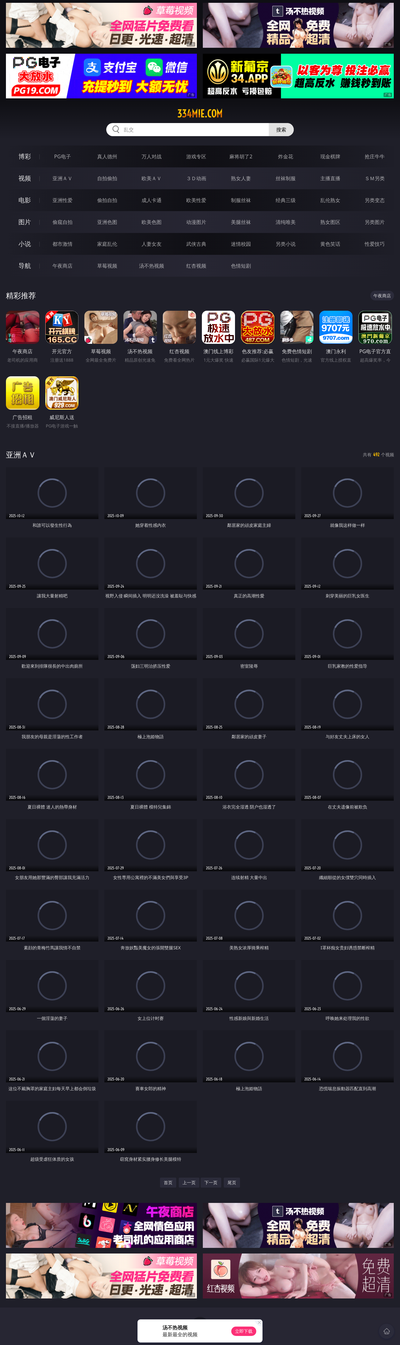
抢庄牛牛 (375, 156)
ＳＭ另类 (375, 178)
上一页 (189, 1182)
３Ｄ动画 (196, 178)
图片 (24, 222)
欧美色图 (152, 222)
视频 (24, 178)
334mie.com (199, 113)
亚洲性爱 (62, 200)
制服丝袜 (241, 200)
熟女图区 (330, 222)
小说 (24, 244)
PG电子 (62, 156)
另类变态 (375, 200)
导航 (24, 265)
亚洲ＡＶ (62, 178)
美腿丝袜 (241, 222)
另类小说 (286, 243)
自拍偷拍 (107, 178)
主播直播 (330, 178)
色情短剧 (241, 265)
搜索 (281, 129)
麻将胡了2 (240, 156)
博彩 (24, 156)
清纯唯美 (286, 222)
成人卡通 (152, 200)
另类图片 (375, 222)
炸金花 (285, 156)
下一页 (211, 1182)
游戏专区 (196, 156)
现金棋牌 (330, 156)
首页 (168, 1182)
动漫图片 (196, 222)
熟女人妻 (241, 178)
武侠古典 (196, 243)
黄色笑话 (330, 243)
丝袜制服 (286, 178)
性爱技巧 (375, 243)
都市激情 (62, 243)
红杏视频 (196, 265)
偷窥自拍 (62, 222)
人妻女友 (152, 243)
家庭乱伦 (107, 243)
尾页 (232, 1182)
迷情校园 (241, 243)
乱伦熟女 (330, 200)
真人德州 (107, 156)
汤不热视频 (151, 265)
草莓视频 (107, 265)
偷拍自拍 (107, 200)
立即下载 (243, 1331)
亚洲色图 (107, 222)
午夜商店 (62, 265)
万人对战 (152, 156)
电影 (24, 200)
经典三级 (286, 200)
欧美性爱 (196, 200)
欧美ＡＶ (152, 178)
